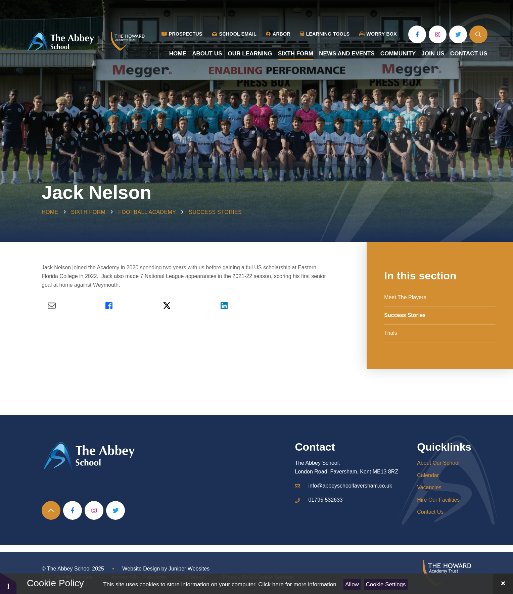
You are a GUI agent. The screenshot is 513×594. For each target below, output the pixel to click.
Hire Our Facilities (438, 500)
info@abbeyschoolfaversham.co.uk (350, 486)
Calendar (428, 475)
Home (50, 212)
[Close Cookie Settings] (503, 584)
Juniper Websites (189, 569)
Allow (352, 584)
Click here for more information (297, 584)
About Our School (438, 463)
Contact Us (430, 512)
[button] (8, 583)
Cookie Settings (386, 584)
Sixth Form (88, 212)
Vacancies (429, 487)
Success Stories (215, 212)
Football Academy (147, 212)
